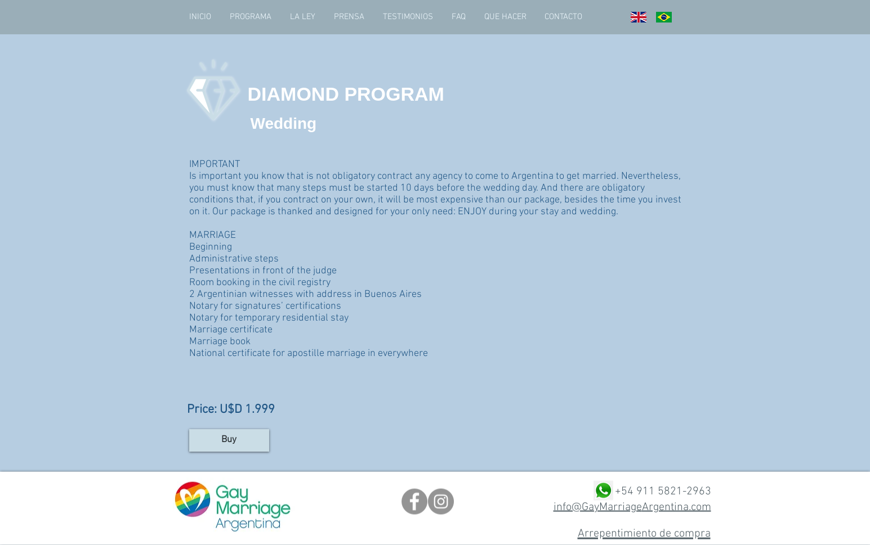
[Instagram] (441, 502)
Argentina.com (676, 507)
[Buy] (229, 440)
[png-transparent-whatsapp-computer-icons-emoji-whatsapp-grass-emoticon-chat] (603, 491)
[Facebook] (414, 502)
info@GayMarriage (598, 507)
